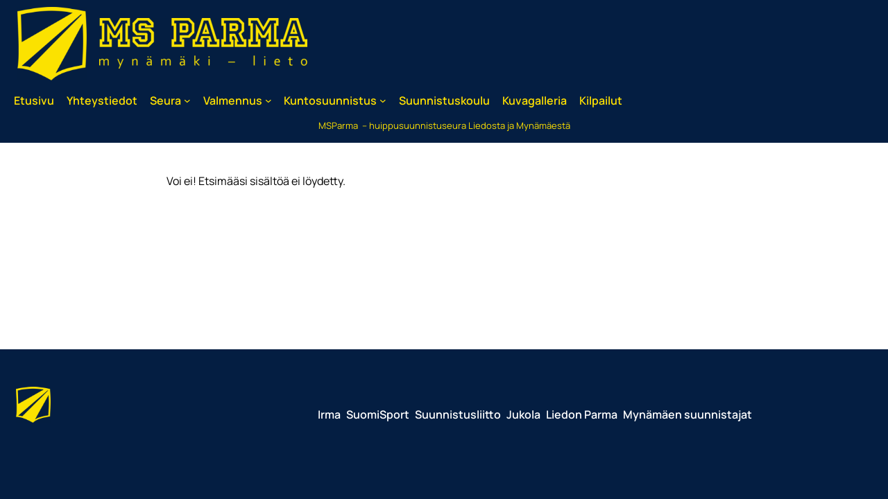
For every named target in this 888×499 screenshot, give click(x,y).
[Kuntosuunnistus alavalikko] (382, 100)
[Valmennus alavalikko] (268, 100)
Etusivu (34, 100)
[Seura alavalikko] (187, 100)
